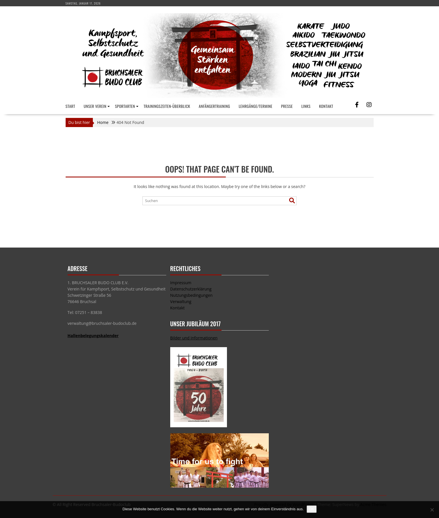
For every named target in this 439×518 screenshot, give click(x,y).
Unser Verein (95, 106)
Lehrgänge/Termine (256, 106)
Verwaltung (180, 301)
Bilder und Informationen (193, 338)
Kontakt (326, 106)
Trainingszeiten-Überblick (167, 106)
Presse (287, 106)
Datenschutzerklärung (190, 289)
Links (306, 106)
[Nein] (432, 510)
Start (70, 106)
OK (311, 509)
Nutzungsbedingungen (191, 295)
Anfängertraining (214, 106)
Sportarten (125, 106)
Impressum (180, 282)
